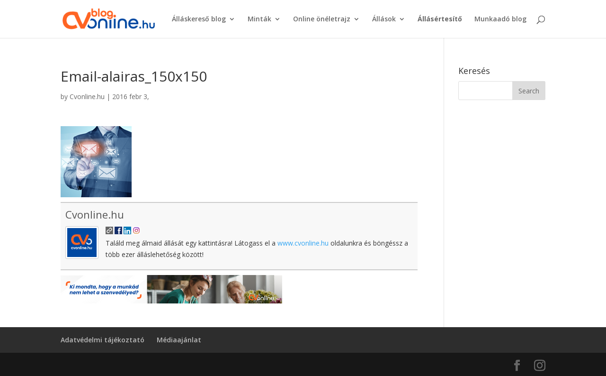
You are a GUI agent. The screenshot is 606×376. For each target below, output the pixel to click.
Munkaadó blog (500, 19)
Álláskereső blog (199, 19)
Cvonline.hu (87, 96)
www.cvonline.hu (303, 243)
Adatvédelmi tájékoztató (102, 339)
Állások (384, 19)
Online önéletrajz (321, 19)
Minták (259, 19)
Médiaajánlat (179, 339)
